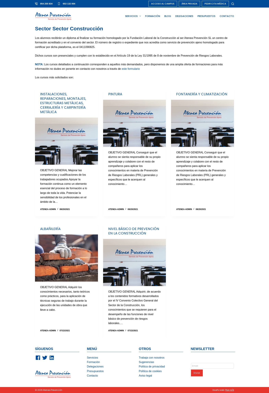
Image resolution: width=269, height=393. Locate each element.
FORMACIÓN (152, 16)
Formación (93, 362)
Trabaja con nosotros (152, 357)
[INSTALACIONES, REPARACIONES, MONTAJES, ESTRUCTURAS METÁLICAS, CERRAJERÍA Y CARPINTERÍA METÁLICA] (66, 141)
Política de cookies (150, 371)
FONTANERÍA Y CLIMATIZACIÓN (201, 94)
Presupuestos (95, 371)
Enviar (197, 372)
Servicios (92, 357)
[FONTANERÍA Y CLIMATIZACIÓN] (202, 123)
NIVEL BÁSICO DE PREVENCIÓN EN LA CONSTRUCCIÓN (133, 231)
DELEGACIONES (184, 16)
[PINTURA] (134, 123)
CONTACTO (227, 16)
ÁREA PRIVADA (189, 3)
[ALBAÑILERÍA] (66, 258)
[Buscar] (232, 4)
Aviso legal (145, 375)
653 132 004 (69, 3)
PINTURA (115, 94)
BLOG (167, 16)
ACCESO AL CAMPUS (162, 3)
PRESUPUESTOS (206, 16)
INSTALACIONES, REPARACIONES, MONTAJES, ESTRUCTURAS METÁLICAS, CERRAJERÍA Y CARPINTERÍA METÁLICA (63, 103)
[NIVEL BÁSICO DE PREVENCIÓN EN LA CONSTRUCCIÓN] (134, 262)
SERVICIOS (133, 16)
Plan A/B (229, 390)
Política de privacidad (152, 366)
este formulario (131, 68)
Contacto (92, 375)
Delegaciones (95, 366)
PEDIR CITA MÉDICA (215, 3)
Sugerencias (146, 362)
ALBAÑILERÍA (50, 228)
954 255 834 (46, 3)
